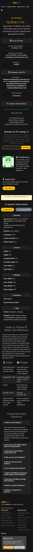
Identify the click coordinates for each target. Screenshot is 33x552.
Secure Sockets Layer (8, 525)
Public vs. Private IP (24, 518)
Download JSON (24, 210)
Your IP (3, 7)
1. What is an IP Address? (12, 422)
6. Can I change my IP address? (14, 468)
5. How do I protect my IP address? (13, 463)
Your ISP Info (5, 515)
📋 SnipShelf (21, 198)
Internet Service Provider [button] (16, 53)
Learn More (20, 544)
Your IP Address (6, 513)
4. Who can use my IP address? (14, 457)
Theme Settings (7, 508)
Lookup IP (26, 147)
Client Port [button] (16, 62)
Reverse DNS (11, 7)
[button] (1, 10)
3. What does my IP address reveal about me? (13, 452)
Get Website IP (22, 525)
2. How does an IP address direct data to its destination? (15, 445)
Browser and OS (6, 518)
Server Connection (7, 523)
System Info (21, 7)
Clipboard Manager (24, 530)
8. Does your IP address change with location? (15, 480)
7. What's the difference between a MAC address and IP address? (15, 473)
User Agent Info (6, 520)
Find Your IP (22, 520)
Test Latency (9, 188)
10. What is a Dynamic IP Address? (12, 491)
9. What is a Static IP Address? (14, 485)
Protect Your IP (22, 522)
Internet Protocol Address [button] (16, 46)
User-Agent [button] (16, 77)
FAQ (27, 7)
